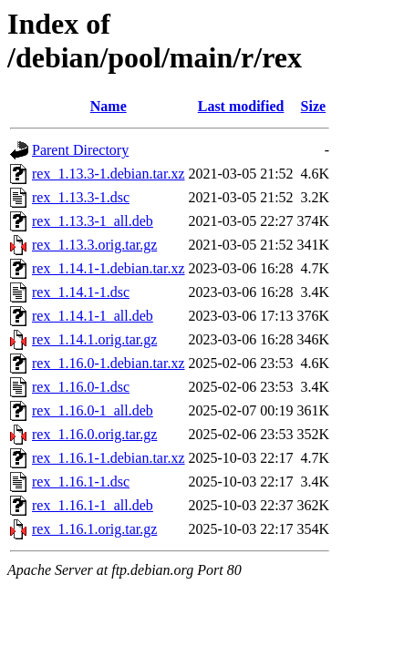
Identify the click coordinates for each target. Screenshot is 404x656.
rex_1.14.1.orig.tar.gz (94, 339)
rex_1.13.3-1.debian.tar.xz (108, 173)
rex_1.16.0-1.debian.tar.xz (108, 363)
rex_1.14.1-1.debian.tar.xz (108, 268)
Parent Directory (80, 150)
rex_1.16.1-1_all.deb (92, 505)
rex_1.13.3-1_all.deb (92, 221)
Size (313, 106)
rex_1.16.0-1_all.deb (92, 410)
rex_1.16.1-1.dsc (80, 481)
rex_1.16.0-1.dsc (80, 387)
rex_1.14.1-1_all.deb (92, 315)
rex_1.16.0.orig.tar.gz (94, 434)
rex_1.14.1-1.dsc (80, 292)
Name (108, 106)
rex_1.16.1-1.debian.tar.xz (108, 458)
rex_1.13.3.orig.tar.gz (94, 244)
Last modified (241, 106)
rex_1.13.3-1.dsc (80, 197)
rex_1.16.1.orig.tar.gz (94, 529)
